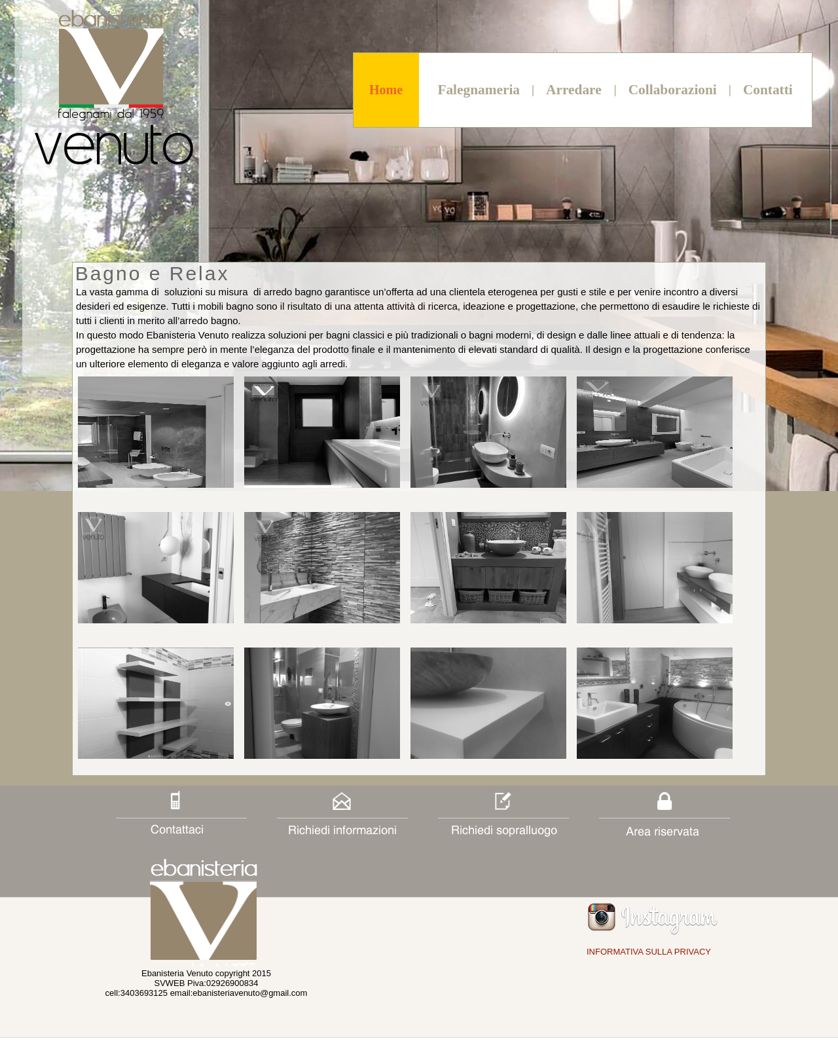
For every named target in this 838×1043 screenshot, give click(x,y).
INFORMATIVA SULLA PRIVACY (649, 952)
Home (386, 89)
